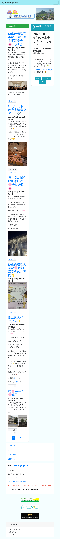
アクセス (11, 450)
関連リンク (12, 459)
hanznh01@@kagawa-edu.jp (18, 481)
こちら (16, 378)
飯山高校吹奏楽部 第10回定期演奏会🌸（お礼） (17, 39)
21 (21, 438)
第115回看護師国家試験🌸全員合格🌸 (16, 183)
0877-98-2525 (21, 466)
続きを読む (13, 169)
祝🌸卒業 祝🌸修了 (16, 392)
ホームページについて (15, 454)
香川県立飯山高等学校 (10, 3)
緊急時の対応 (12, 445)
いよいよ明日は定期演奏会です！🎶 (17, 110)
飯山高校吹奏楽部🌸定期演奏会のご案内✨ (17, 270)
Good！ (12, 101)
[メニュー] (56, 3)
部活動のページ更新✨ (17, 319)
